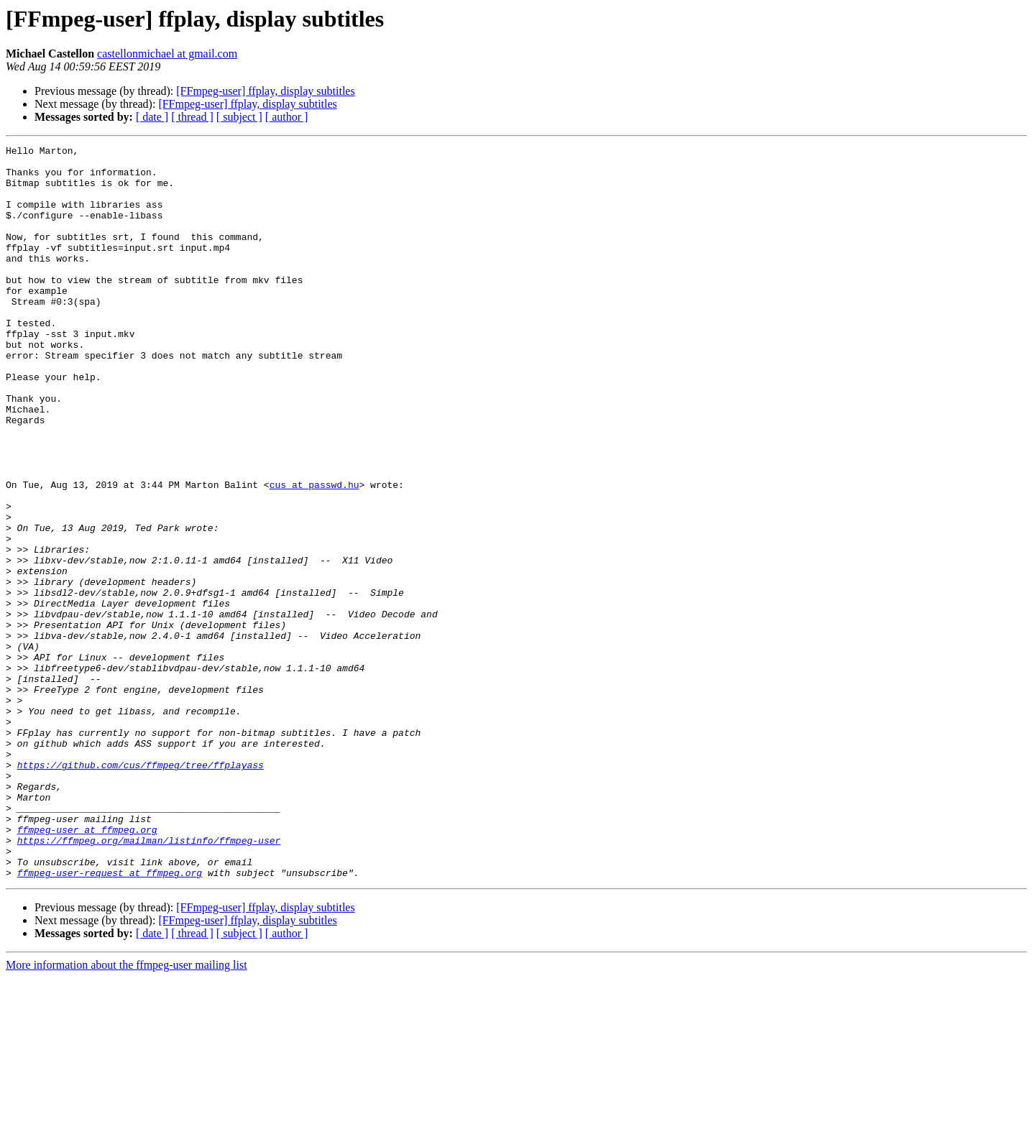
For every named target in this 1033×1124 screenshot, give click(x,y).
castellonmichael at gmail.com (167, 53)
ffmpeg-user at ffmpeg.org (87, 967)
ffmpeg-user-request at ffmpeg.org (109, 1019)
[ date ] (152, 117)
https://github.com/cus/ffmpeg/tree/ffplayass (140, 889)
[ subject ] (239, 117)
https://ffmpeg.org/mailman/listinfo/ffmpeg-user (149, 980)
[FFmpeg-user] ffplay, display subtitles (265, 91)
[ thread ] (192, 117)
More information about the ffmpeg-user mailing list (126, 1111)
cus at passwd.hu (314, 553)
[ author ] (286, 117)
